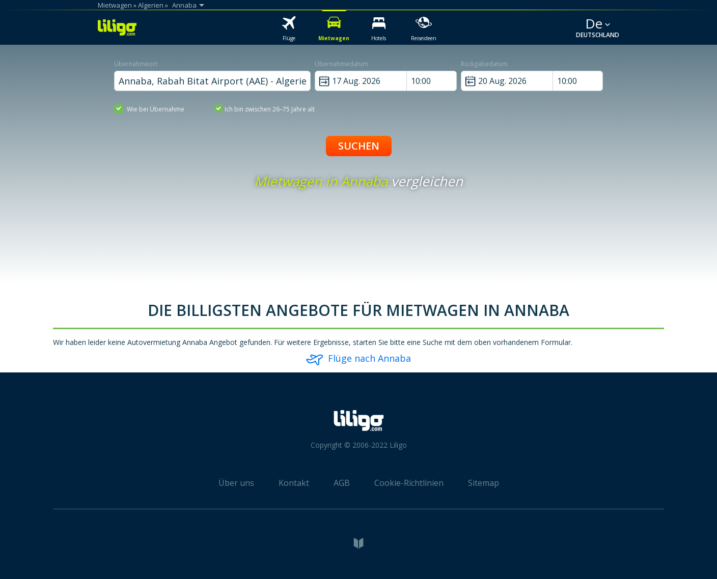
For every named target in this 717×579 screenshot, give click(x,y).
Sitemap (483, 482)
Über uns (236, 482)
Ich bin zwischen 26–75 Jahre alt (264, 108)
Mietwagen (115, 5)
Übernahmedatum (341, 64)
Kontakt (294, 482)
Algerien (150, 5)
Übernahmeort (135, 64)
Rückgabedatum (484, 64)
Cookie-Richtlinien (409, 482)
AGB (342, 482)
